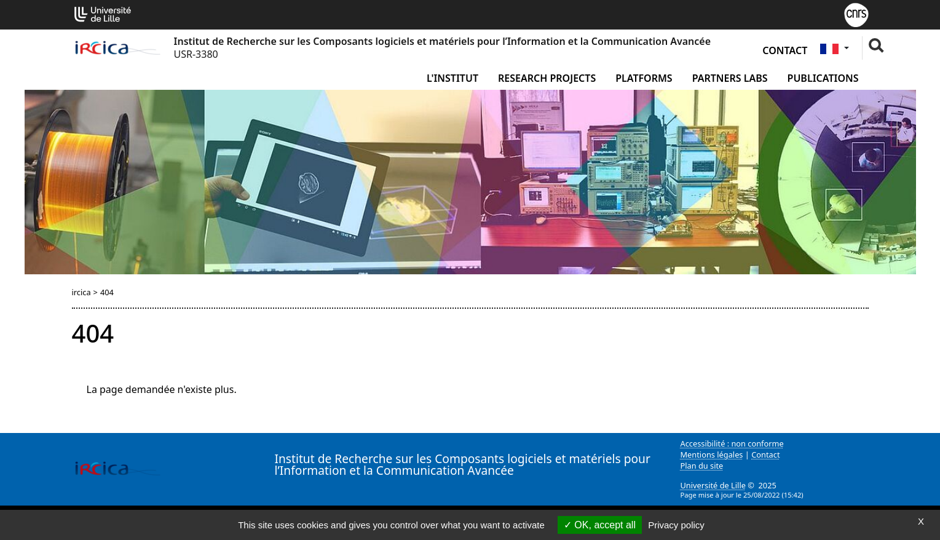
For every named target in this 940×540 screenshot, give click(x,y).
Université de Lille (713, 485)
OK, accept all (600, 525)
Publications (823, 78)
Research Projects (547, 78)
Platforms (643, 78)
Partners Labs (730, 78)
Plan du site (702, 465)
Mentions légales (712, 454)
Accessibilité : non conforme (732, 443)
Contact (784, 50)
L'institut (452, 78)
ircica (81, 292)
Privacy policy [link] (676, 525)
